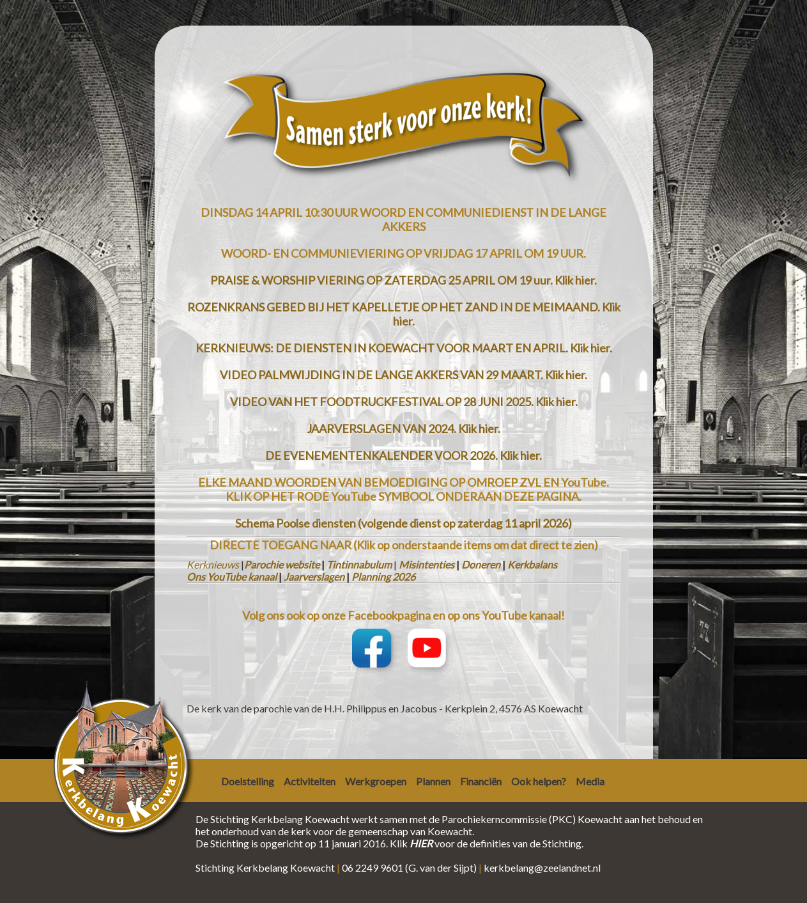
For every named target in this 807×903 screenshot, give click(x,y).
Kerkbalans (532, 564)
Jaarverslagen (314, 576)
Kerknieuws (213, 564)
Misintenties (426, 564)
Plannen (433, 781)
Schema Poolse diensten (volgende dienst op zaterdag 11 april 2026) (403, 523)
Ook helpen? (538, 781)
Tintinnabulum (359, 564)
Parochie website (281, 564)
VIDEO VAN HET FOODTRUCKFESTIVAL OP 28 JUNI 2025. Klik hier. (404, 402)
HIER (421, 843)
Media (590, 781)
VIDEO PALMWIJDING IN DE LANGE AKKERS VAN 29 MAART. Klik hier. (403, 375)
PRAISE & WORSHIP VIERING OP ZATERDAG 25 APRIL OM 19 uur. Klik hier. (403, 280)
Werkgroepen (375, 781)
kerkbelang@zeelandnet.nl (542, 867)
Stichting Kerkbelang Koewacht (265, 867)
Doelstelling (247, 781)
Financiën (481, 781)
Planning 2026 (383, 576)
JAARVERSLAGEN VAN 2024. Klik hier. (403, 428)
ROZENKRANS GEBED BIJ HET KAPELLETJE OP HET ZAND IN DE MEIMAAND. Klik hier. (403, 314)
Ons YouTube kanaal (232, 576)
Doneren (480, 564)
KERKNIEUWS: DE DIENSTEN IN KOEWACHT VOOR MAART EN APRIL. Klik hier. (404, 348)
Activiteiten (309, 781)
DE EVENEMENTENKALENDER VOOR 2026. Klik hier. (403, 455)
